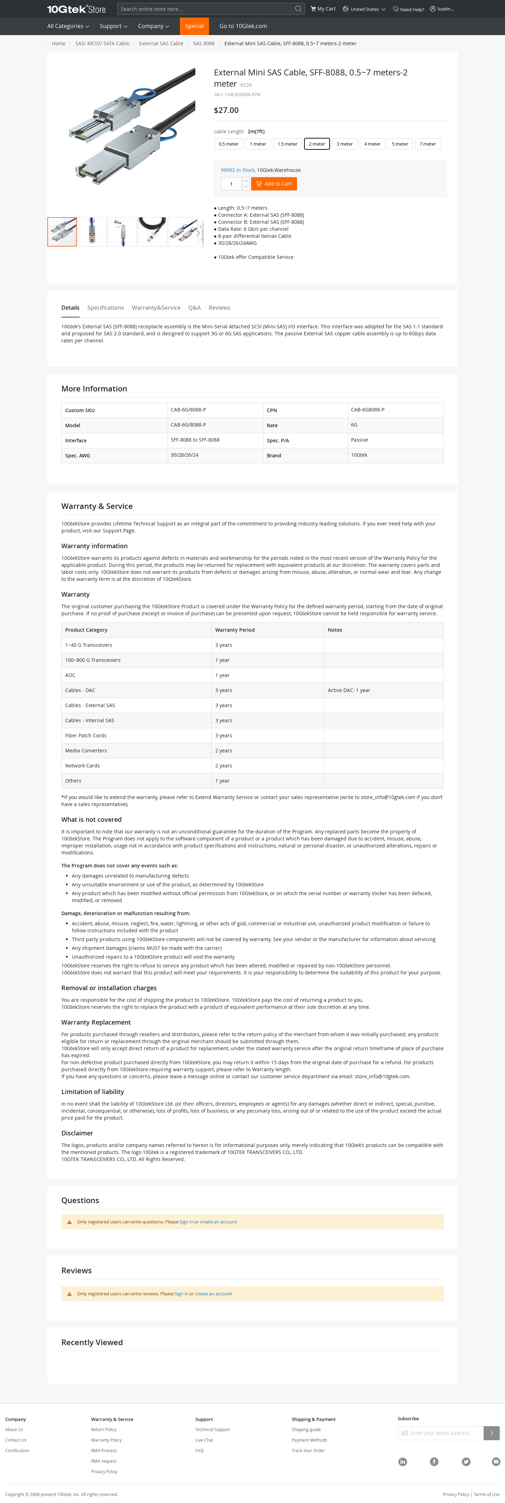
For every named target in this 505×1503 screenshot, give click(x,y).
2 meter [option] (317, 144)
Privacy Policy (104, 1471)
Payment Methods (309, 1440)
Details (70, 307)
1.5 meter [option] (287, 144)
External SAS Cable (161, 43)
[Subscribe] (492, 1433)
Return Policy (103, 1429)
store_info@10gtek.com (388, 797)
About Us (14, 1429)
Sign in (186, 1222)
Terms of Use (487, 1494)
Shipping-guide (306, 1429)
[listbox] (330, 146)
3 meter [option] (345, 144)
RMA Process (104, 1450)
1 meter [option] (258, 144)
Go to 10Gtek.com (243, 26)
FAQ (199, 1450)
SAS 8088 (204, 43)
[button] (92, 232)
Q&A (194, 307)
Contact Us (16, 1440)
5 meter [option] (400, 144)
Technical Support (212, 1429)
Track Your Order (308, 1450)
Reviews (219, 307)
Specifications (105, 307)
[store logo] (76, 9)
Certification (17, 1450)
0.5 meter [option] (228, 144)
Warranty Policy (106, 1440)
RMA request (103, 1461)
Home (59, 43)
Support (111, 26)
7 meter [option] (428, 144)
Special (194, 26)
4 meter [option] (372, 144)
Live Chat (204, 1440)
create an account (218, 1222)
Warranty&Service (156, 307)
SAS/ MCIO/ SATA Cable (102, 43)
